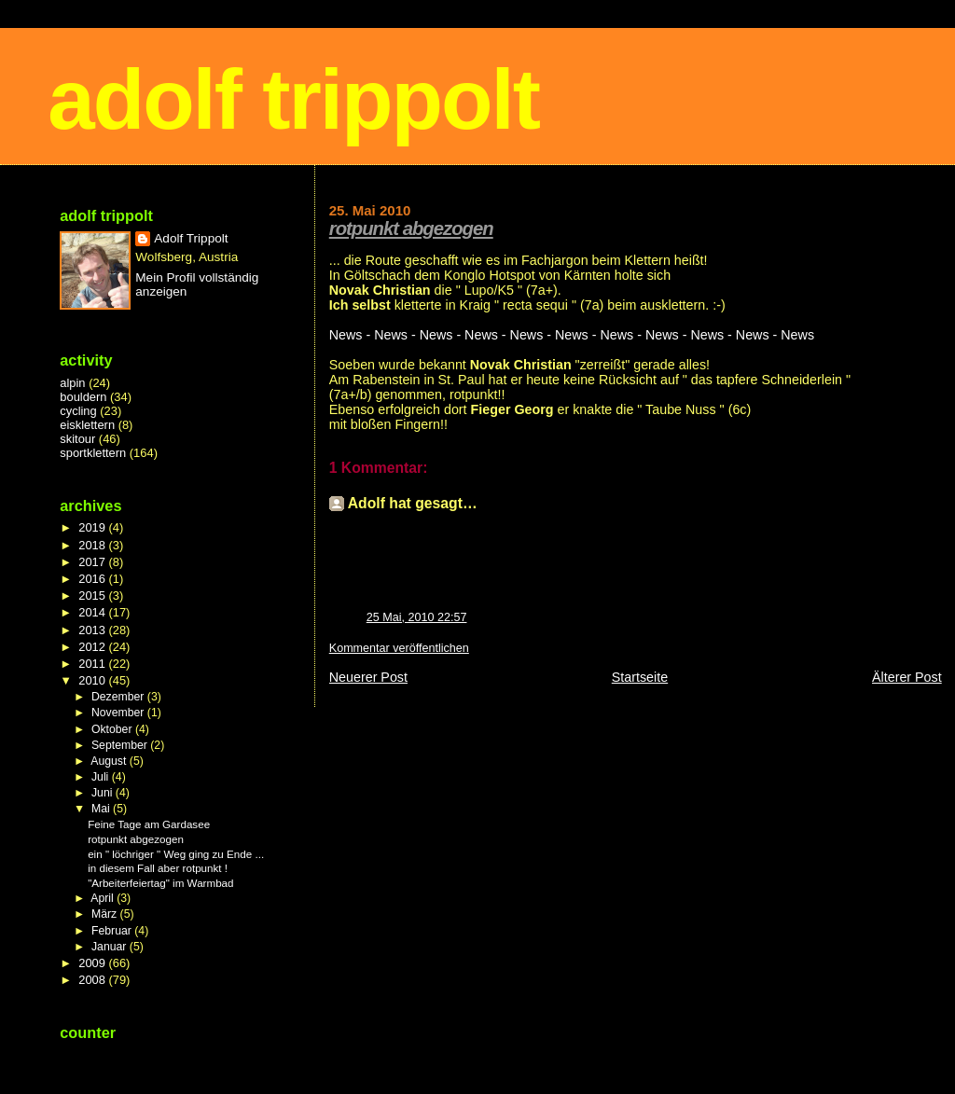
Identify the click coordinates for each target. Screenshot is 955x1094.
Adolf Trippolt (191, 238)
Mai (102, 808)
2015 (93, 595)
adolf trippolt (293, 99)
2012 (93, 647)
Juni (103, 792)
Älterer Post (907, 677)
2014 (93, 612)
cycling (78, 411)
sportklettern (93, 453)
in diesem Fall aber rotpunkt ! (158, 868)
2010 (93, 680)
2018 (93, 545)
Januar (110, 946)
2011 (93, 664)
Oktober (113, 729)
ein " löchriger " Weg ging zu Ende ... (176, 854)
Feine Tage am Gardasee (149, 824)
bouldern (83, 397)
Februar (112, 930)
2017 (93, 562)
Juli (101, 776)
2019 (93, 527)
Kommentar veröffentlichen (399, 648)
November (119, 712)
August (110, 761)
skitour (77, 439)
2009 (93, 963)
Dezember (119, 696)
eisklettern (87, 425)
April (103, 898)
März (105, 914)
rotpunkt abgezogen (411, 228)
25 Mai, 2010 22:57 (417, 617)
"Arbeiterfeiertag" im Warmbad (160, 883)
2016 (93, 579)
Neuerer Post (368, 677)
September (120, 745)
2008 (93, 980)
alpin (72, 383)
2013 (93, 630)
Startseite (640, 677)
